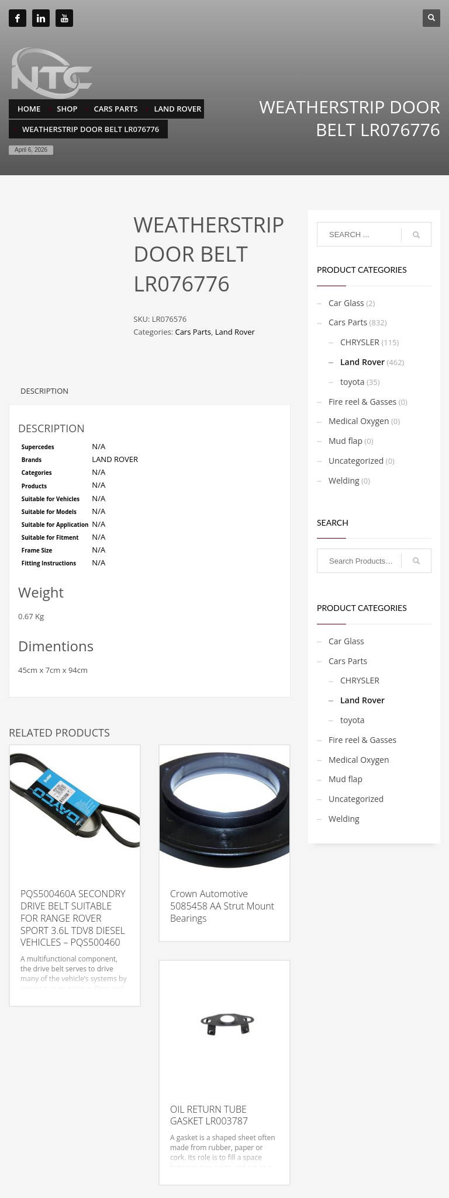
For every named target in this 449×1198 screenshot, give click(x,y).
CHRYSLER (359, 342)
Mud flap (345, 440)
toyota (352, 381)
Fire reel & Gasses (362, 401)
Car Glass (346, 302)
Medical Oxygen (359, 420)
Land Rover (235, 332)
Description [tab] (44, 385)
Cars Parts (192, 332)
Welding (344, 480)
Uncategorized (356, 460)
